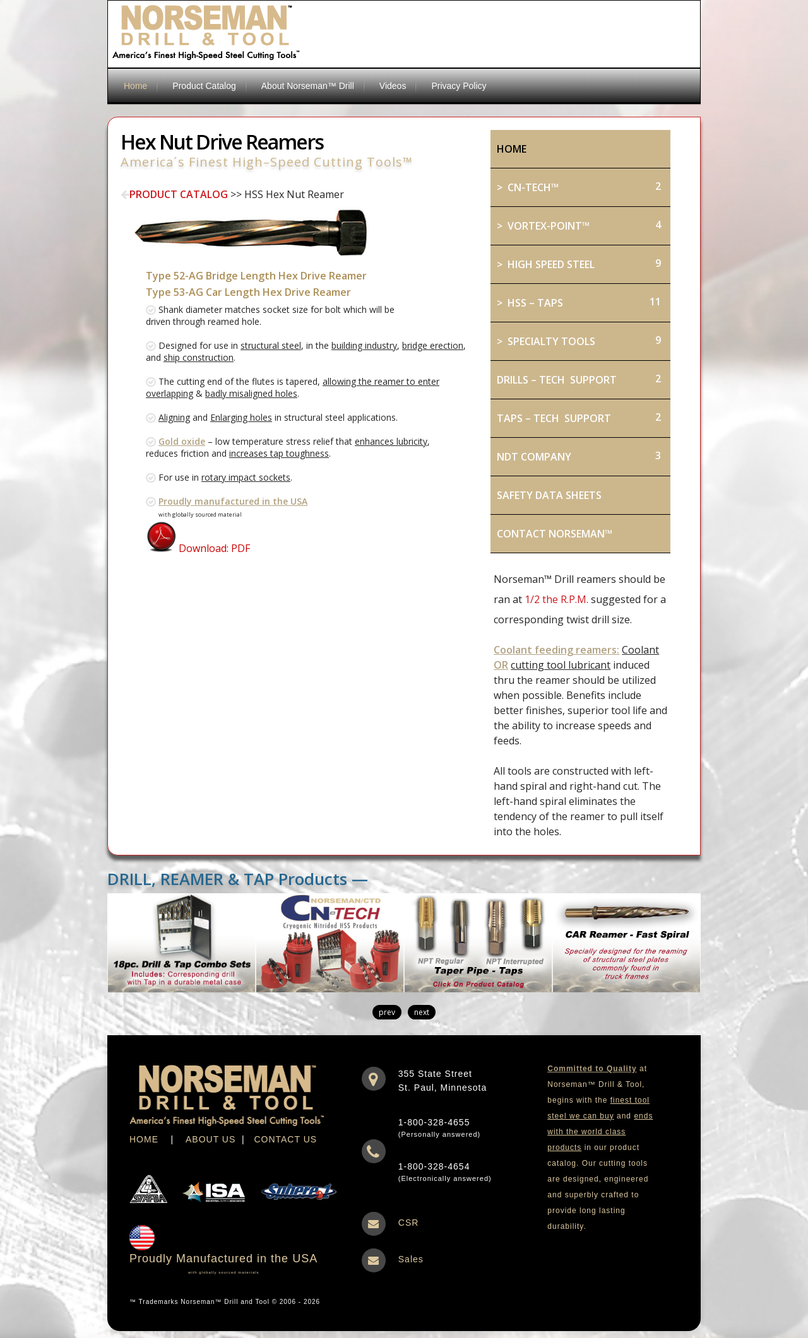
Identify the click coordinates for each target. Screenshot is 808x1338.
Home (135, 86)
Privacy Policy (458, 86)
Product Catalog (203, 86)
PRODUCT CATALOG (174, 194)
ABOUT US (210, 1139)
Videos (393, 86)
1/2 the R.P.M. (556, 599)
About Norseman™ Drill (307, 86)
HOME (143, 1139)
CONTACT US (285, 1139)
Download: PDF (198, 548)
